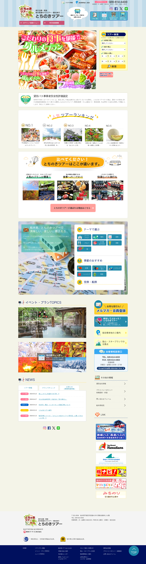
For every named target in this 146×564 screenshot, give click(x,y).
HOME (24, 548)
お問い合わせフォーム (109, 554)
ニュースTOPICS (39, 554)
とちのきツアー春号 (45, 410)
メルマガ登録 (69, 2)
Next (93, 50)
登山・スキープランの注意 (87, 551)
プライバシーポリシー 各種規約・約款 (104, 391)
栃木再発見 (100, 405)
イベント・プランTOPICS (42, 551)
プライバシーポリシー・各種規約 (112, 551)
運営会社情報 (101, 384)
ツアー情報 (28, 388)
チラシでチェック (48, 388)
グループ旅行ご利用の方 (86, 548)
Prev (21, 50)
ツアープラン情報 (40, 548)
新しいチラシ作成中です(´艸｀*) (49, 394)
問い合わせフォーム (103, 399)
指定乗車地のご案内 (84, 2)
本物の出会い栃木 (63, 551)
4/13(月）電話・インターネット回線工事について (54, 405)
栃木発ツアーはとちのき (65, 548)
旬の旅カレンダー (63, 554)
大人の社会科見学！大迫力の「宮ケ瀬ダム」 (53, 399)
